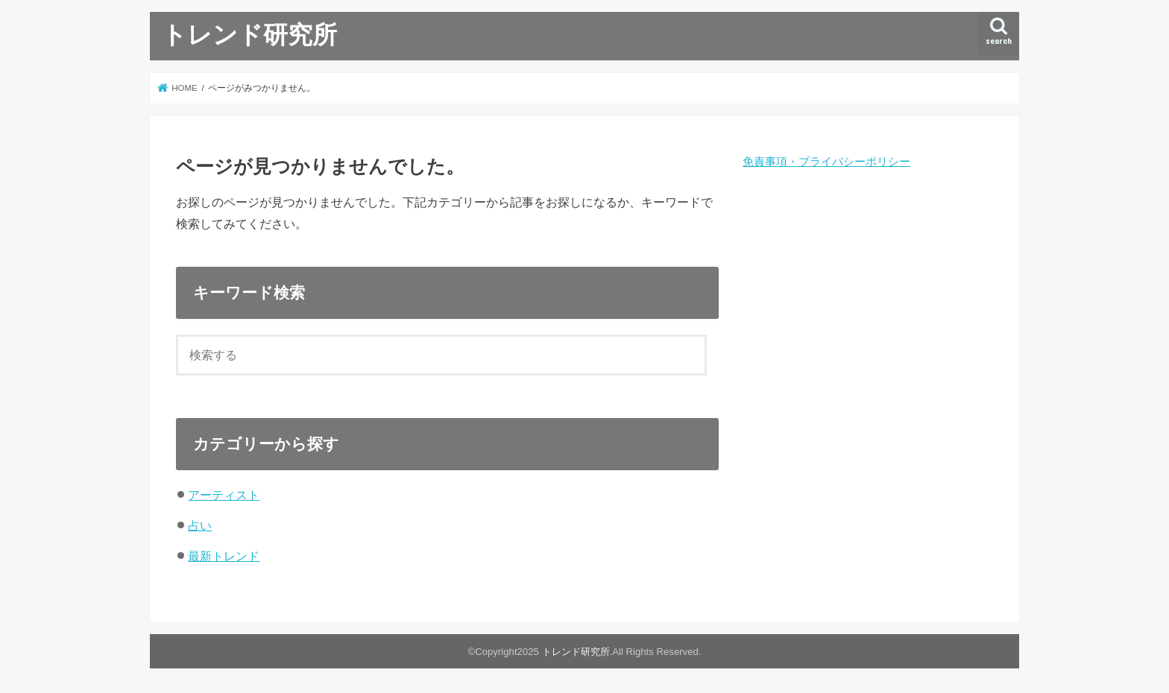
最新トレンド (223, 556)
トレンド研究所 (249, 33)
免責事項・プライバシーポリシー (826, 162)
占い (200, 525)
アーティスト (223, 494)
